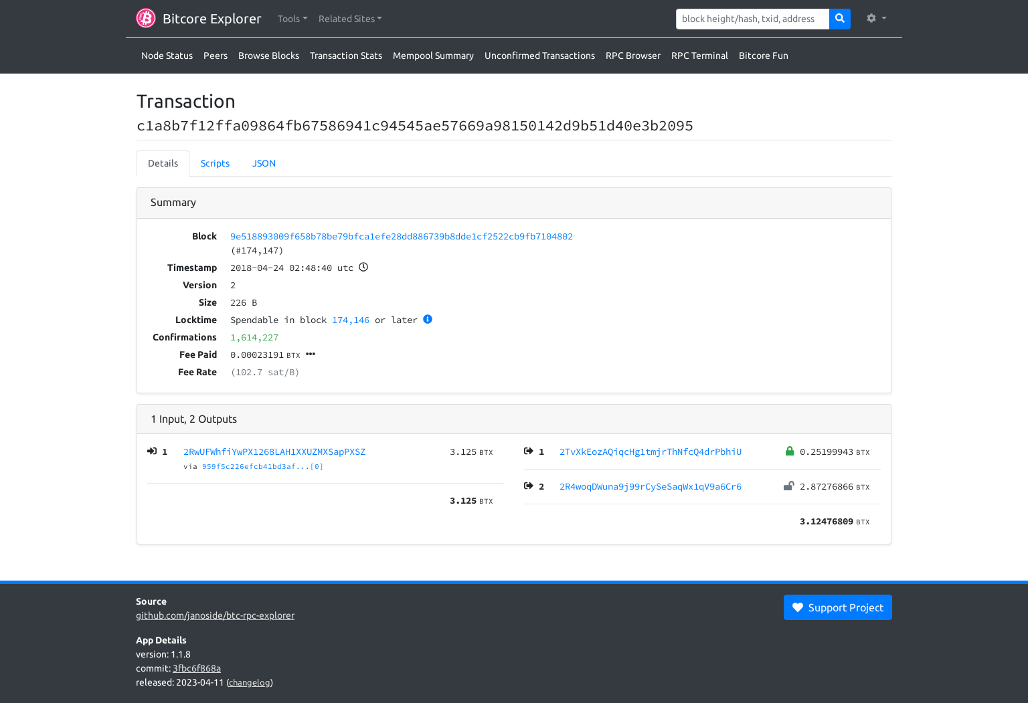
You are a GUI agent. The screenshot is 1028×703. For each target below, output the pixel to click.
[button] (292, 19)
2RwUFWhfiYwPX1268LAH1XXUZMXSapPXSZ (274, 451)
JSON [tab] (264, 163)
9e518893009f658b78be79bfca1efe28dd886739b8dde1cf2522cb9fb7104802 (401, 236)
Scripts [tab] (215, 163)
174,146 (350, 320)
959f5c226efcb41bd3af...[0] (263, 466)
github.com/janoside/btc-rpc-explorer (215, 615)
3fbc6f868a (197, 668)
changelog (249, 682)
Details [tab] (163, 163)
